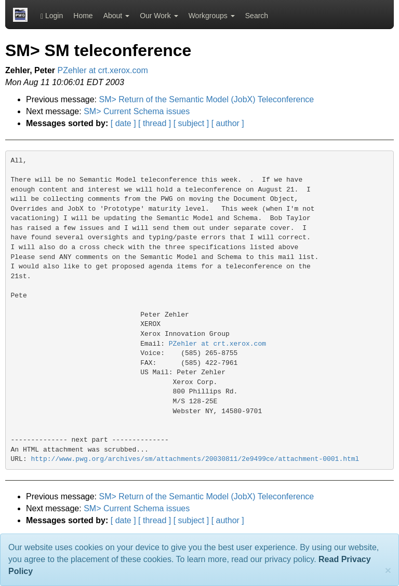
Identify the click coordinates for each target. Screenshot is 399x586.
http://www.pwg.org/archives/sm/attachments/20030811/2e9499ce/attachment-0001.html (195, 459)
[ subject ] (191, 123)
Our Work (159, 15)
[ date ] (123, 123)
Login (52, 15)
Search (256, 15)
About (116, 15)
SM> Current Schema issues (137, 111)
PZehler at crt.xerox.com (103, 70)
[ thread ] (154, 123)
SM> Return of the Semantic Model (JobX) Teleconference (206, 99)
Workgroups (212, 15)
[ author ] (227, 123)
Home (82, 15)
